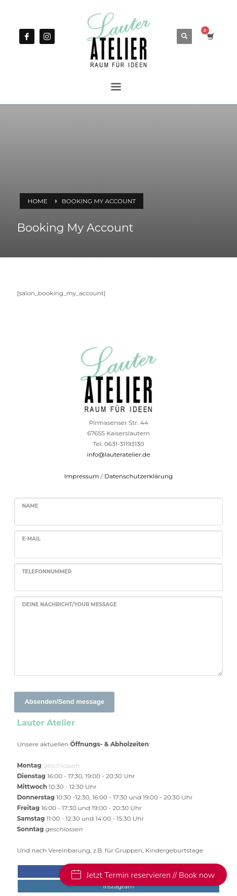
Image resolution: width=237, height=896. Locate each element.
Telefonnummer (46, 571)
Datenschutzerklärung (138, 476)
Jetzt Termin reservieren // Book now (143, 875)
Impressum (81, 476)
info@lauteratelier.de (118, 454)
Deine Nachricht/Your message (69, 604)
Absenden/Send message (64, 701)
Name (30, 506)
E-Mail (31, 538)
